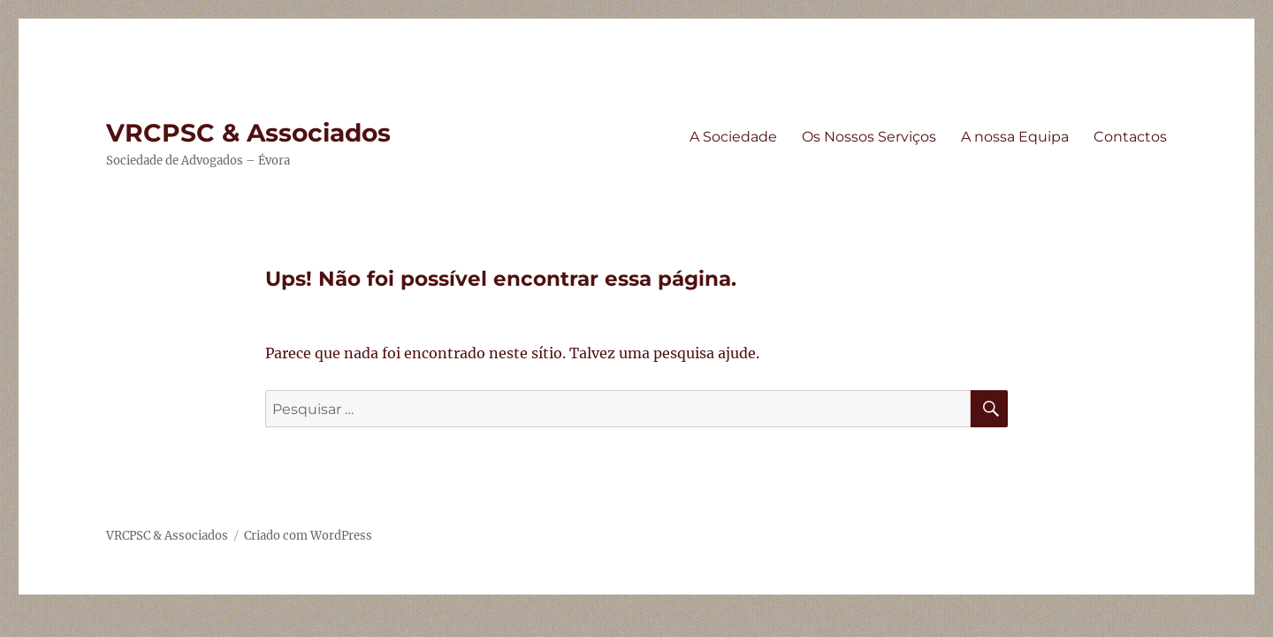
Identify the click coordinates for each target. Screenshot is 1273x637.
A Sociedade (733, 136)
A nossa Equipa (1015, 136)
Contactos (1130, 136)
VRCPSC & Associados (248, 133)
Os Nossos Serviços (869, 136)
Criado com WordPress (308, 535)
